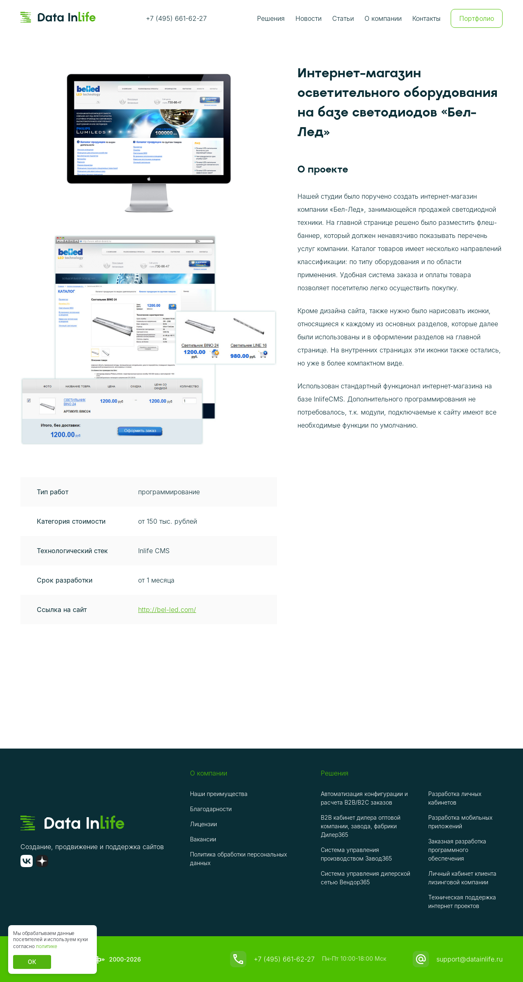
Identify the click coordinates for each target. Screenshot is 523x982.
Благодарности (211, 808)
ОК (32, 961)
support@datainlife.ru (469, 959)
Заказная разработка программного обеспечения (457, 850)
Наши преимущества (219, 793)
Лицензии (203, 824)
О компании (383, 18)
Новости (308, 18)
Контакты (426, 18)
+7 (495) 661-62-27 (176, 18)
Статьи (343, 18)
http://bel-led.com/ (167, 609)
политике (46, 946)
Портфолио (476, 18)
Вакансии (203, 839)
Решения (271, 18)
